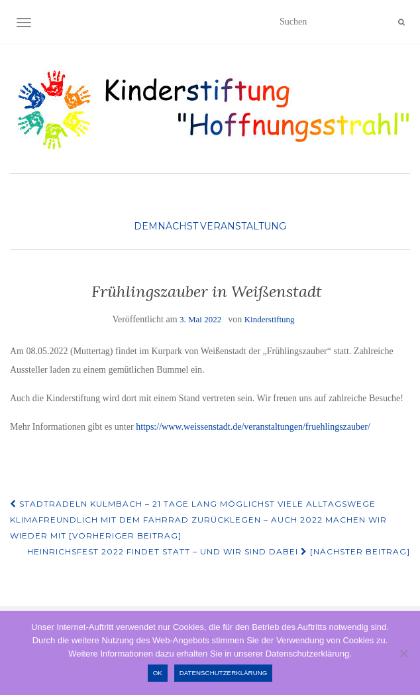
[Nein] (403, 653)
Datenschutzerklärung (224, 672)
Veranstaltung (243, 226)
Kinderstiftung (269, 319)
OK (157, 672)
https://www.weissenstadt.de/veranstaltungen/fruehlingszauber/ (253, 427)
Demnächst (166, 226)
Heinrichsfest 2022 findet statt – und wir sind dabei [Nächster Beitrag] (218, 551)
